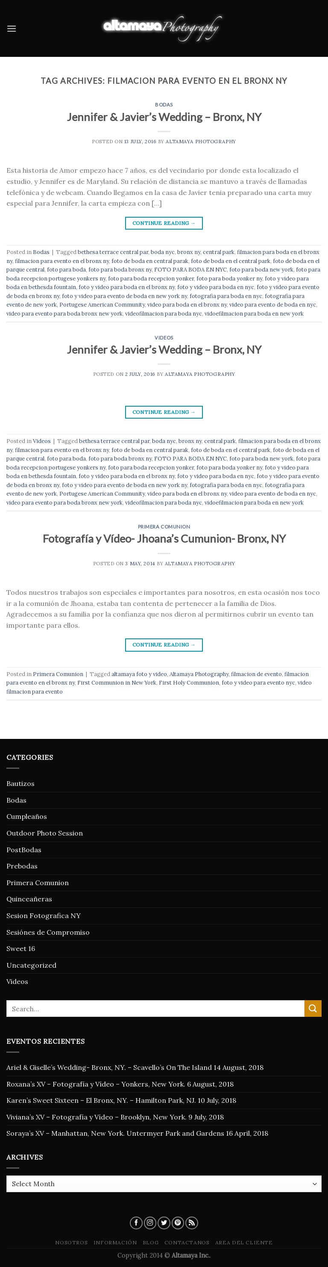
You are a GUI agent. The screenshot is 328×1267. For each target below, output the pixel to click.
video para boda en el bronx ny (187, 304)
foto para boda (66, 269)
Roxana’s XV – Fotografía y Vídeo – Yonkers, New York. (95, 1084)
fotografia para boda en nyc (226, 296)
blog (150, 1242)
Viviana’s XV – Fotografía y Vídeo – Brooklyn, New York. (96, 1117)
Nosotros (71, 1242)
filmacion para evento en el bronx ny (62, 261)
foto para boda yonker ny (229, 278)
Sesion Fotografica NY (43, 915)
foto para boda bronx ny (120, 269)
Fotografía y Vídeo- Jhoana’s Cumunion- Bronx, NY (164, 538)
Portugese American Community (102, 304)
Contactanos (187, 1242)
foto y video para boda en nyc (215, 287)
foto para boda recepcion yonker (151, 278)
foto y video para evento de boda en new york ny (124, 296)
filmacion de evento (256, 674)
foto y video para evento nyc (258, 682)
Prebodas (22, 866)
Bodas (164, 104)
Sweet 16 (20, 948)
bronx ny (188, 252)
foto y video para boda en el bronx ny (127, 287)
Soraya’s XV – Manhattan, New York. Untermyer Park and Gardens (115, 1133)
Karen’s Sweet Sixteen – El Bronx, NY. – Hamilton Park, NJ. (101, 1100)
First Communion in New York (116, 682)
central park (218, 252)
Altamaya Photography (201, 142)
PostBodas (23, 849)
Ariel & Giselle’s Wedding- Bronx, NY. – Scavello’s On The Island (109, 1067)
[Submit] (313, 1008)
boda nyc (163, 252)
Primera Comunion (164, 526)
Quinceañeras (29, 899)
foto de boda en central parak (149, 261)
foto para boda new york (261, 269)
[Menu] (11, 28)
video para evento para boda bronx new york (64, 313)
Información (115, 1242)
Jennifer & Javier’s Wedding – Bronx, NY (164, 116)
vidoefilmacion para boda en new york (254, 313)
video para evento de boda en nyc (272, 304)
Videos (164, 337)
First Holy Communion (189, 682)
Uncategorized (31, 965)
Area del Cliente (244, 1242)
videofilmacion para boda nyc (163, 313)
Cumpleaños (26, 816)
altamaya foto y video (139, 674)
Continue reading (164, 223)
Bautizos (20, 783)
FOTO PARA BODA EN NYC (190, 269)
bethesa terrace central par (113, 252)
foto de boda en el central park (230, 261)
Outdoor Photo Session (44, 833)
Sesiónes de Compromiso (48, 932)
